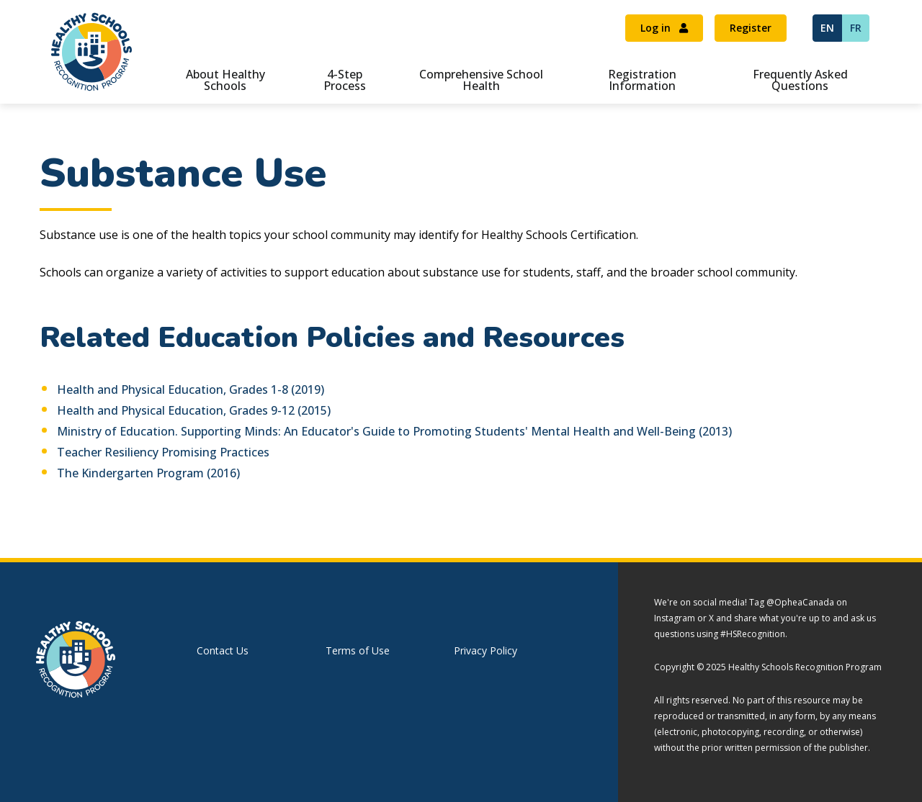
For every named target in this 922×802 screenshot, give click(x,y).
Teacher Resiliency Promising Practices (163, 452)
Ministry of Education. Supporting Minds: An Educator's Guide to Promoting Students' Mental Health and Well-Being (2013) (394, 431)
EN (827, 28)
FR (855, 28)
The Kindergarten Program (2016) (148, 473)
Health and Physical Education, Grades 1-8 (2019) (190, 389)
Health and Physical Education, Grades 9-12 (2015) (194, 410)
